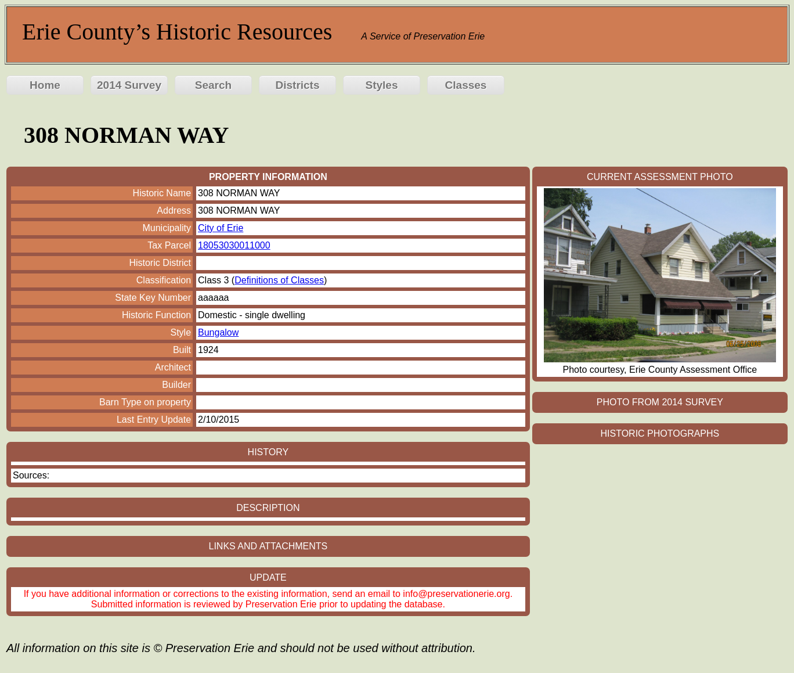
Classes (466, 85)
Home (45, 85)
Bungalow (218, 332)
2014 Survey (129, 85)
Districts (297, 85)
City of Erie (220, 228)
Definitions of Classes (279, 280)
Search (213, 85)
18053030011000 (234, 245)
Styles (382, 85)
